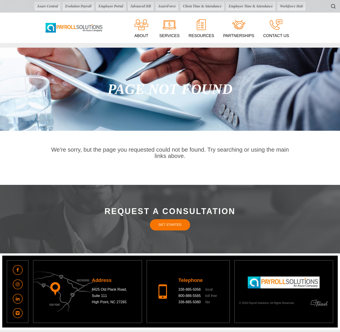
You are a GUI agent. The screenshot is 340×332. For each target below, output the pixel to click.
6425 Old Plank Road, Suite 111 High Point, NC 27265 (109, 298)
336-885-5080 (194, 304)
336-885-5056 (195, 292)
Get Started (170, 226)
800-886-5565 (197, 298)
